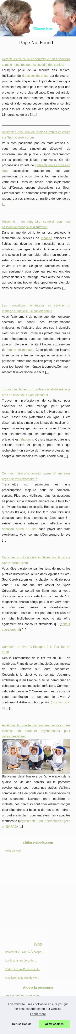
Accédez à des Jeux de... (20, 960)
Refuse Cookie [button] (21, 1024)
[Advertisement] (38, 899)
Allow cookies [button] (54, 1024)
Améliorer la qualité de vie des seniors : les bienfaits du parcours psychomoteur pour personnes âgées (36, 731)
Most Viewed (13, 850)
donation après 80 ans (19, 529)
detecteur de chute (35, 75)
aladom (25, 439)
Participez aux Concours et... (22, 969)
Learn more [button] (38, 1014)
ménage (46, 238)
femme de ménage (20, 349)
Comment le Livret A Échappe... (24, 952)
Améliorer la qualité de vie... (22, 977)
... (34, 114)
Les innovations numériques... (23, 995)
